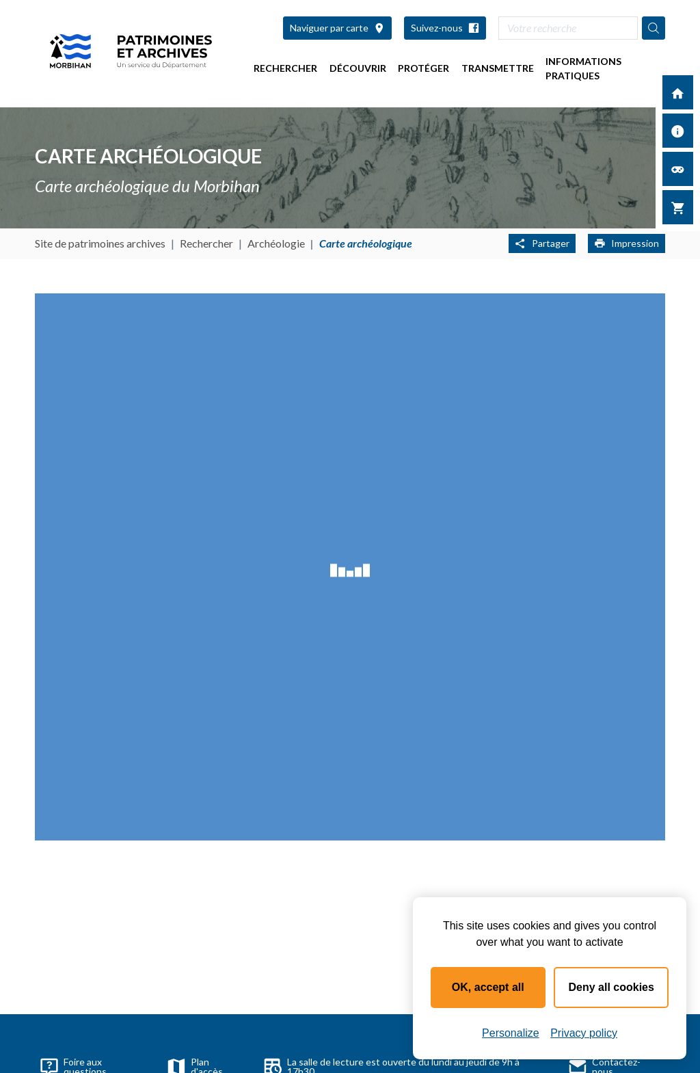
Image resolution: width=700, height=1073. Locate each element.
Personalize (510, 1033)
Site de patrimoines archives (100, 243)
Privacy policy (583, 1033)
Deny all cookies (611, 987)
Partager (542, 243)
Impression (626, 243)
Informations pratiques (583, 68)
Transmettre (497, 68)
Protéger (423, 68)
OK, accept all (488, 987)
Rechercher (285, 68)
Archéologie (276, 243)
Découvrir (357, 68)
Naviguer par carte (337, 28)
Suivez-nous (445, 28)
